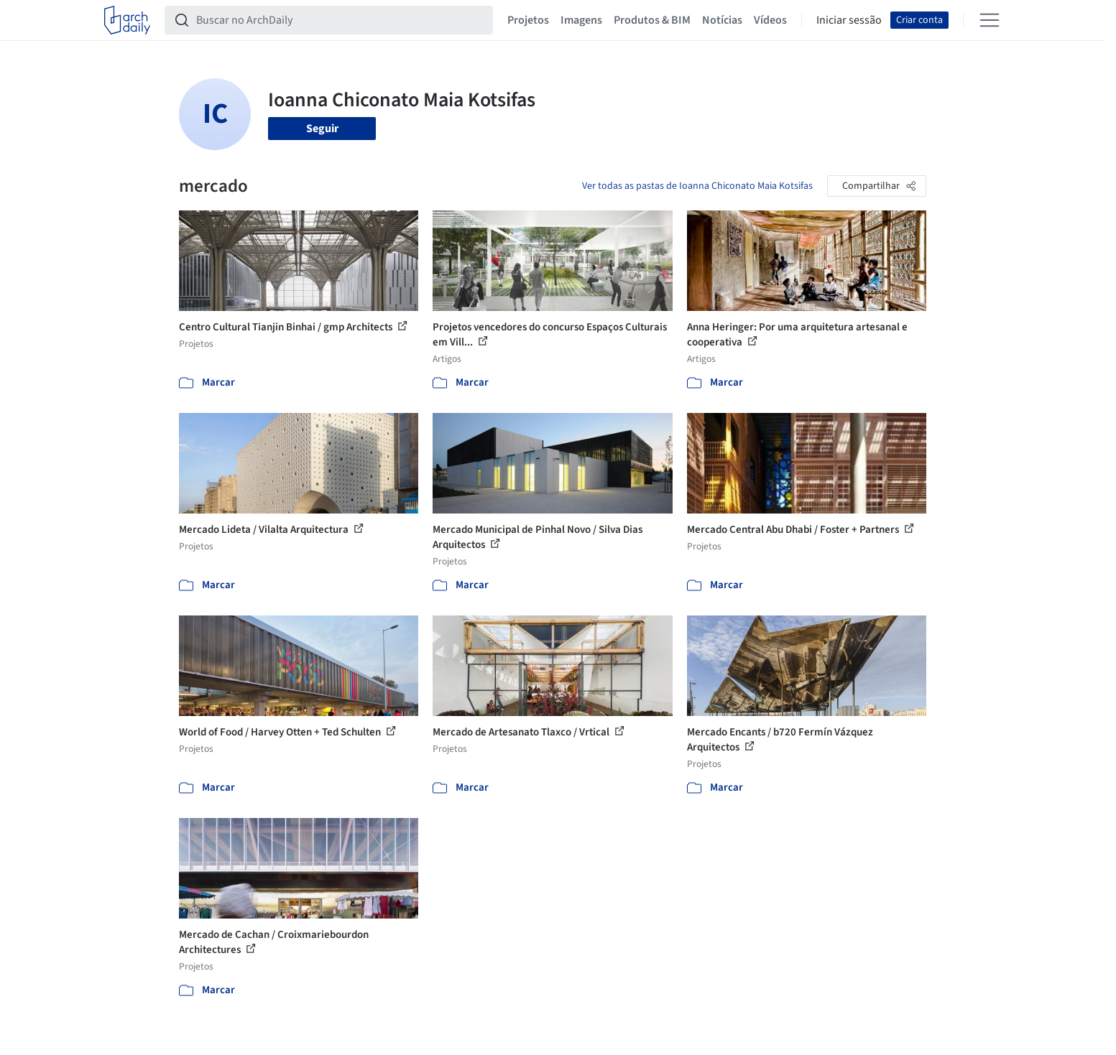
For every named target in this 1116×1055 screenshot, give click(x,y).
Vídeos (770, 20)
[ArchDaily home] (127, 20)
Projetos (528, 20)
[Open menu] (989, 20)
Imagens (581, 20)
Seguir (322, 128)
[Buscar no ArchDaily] (340, 20)
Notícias (722, 20)
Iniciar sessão (849, 20)
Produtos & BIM (652, 20)
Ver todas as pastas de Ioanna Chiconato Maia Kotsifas (697, 186)
